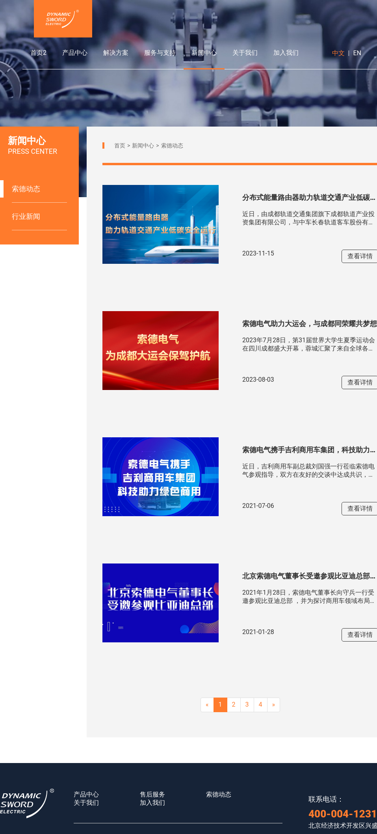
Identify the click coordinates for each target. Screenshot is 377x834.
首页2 (38, 52)
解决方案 (115, 52)
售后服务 (152, 794)
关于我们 (245, 52)
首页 (119, 145)
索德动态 (26, 189)
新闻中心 (204, 52)
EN (357, 53)
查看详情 (360, 256)
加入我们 (286, 52)
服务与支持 (160, 52)
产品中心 (74, 52)
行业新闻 (26, 216)
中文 (338, 53)
